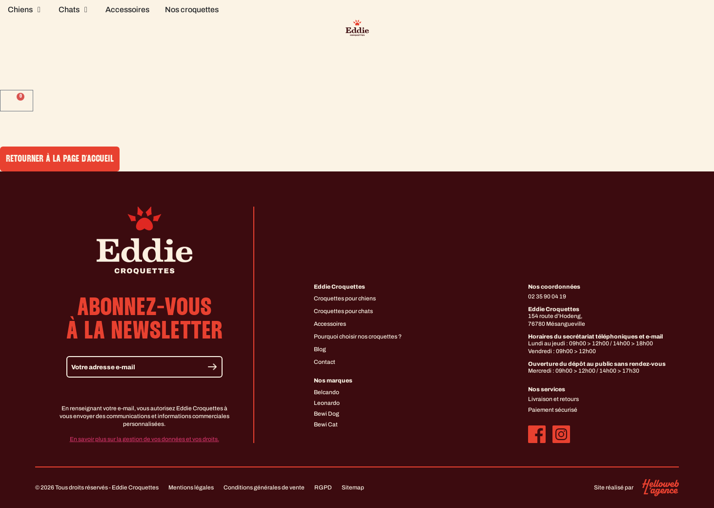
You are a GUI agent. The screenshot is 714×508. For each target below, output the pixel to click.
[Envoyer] (212, 367)
